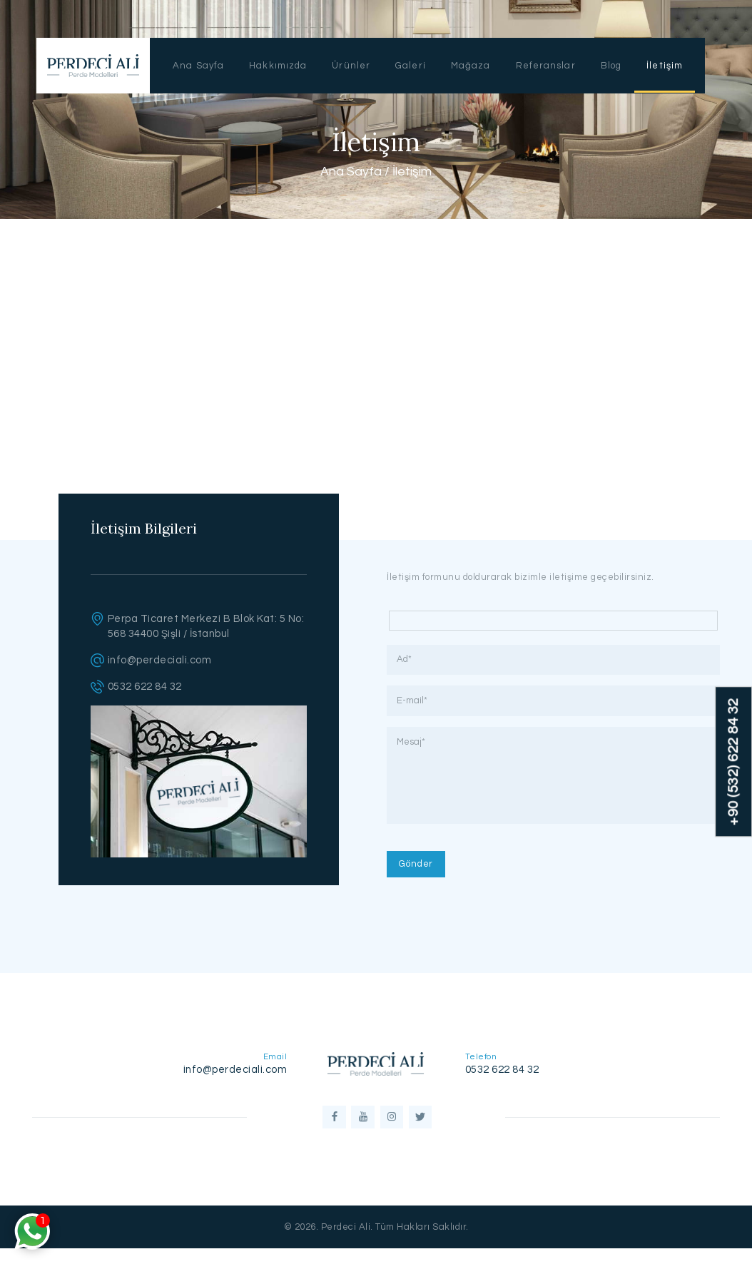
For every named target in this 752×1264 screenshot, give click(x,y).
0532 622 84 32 (145, 686)
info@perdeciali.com (160, 660)
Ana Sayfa (351, 171)
